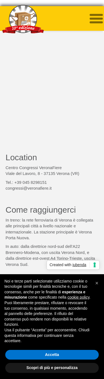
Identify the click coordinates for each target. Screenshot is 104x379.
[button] (96, 283)
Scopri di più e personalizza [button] (51, 367)
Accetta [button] (52, 354)
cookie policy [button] (78, 297)
